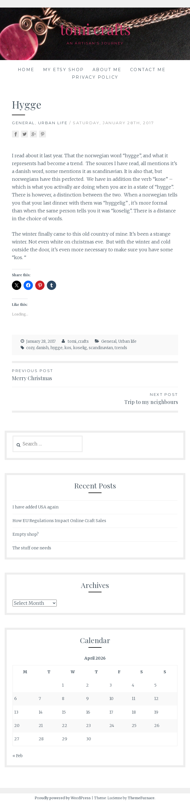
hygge (56, 347)
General (23, 122)
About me (107, 69)
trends (121, 347)
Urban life (53, 122)
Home (26, 69)
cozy (30, 347)
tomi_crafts (78, 341)
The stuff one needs (32, 548)
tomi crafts (95, 29)
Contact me (148, 69)
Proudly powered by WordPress (63, 798)
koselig (80, 347)
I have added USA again (35, 507)
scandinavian (101, 347)
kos (67, 347)
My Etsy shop (63, 69)
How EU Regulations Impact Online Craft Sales (59, 520)
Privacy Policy (95, 77)
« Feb (18, 755)
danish (42, 347)
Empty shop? (26, 534)
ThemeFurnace (141, 798)
